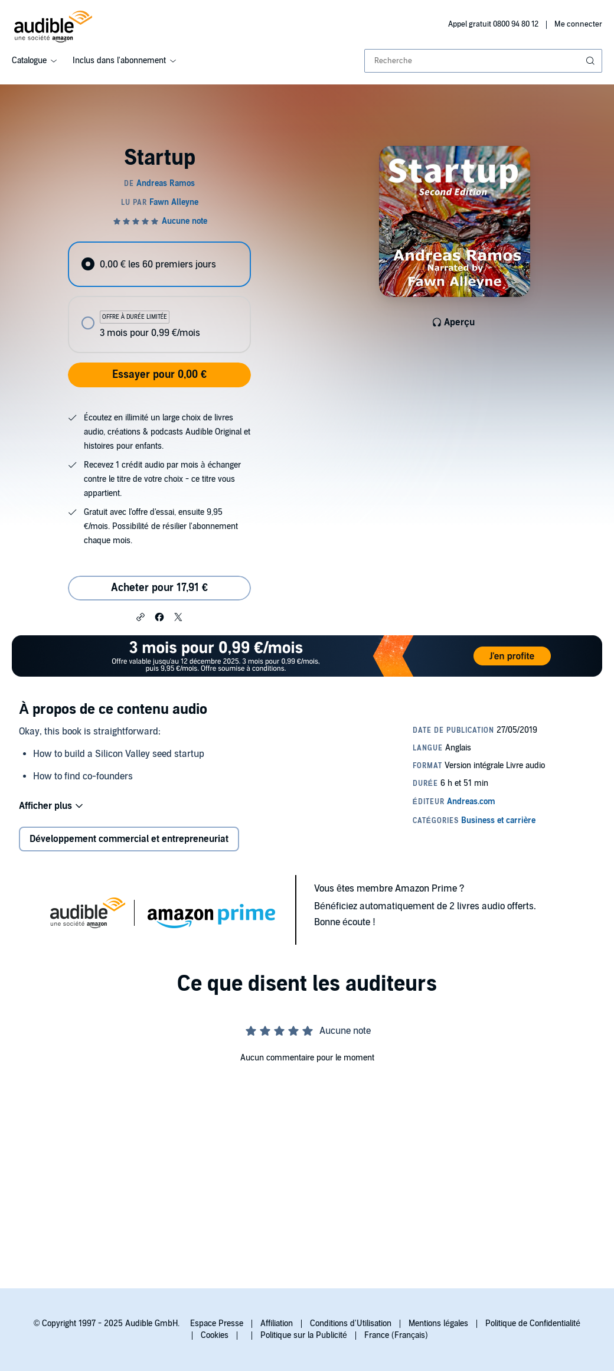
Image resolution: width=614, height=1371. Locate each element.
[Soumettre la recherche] (591, 61)
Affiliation (276, 1323)
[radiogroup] (159, 297)
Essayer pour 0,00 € (159, 374)
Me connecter (578, 24)
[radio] (159, 264)
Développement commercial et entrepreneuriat (129, 839)
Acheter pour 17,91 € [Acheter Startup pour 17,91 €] (159, 588)
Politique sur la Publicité (303, 1335)
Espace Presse (216, 1323)
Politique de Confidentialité (532, 1323)
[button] (140, 616)
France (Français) (396, 1335)
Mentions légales (438, 1323)
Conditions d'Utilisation (350, 1323)
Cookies (214, 1335)
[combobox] (483, 61)
